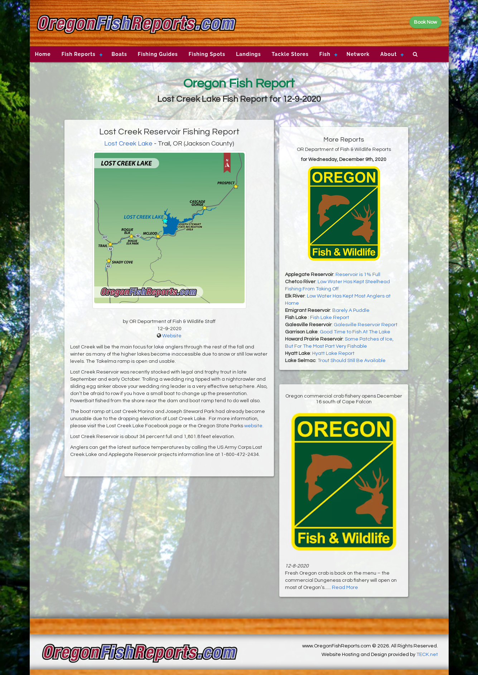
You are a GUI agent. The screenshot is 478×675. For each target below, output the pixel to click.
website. (254, 425)
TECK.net (427, 654)
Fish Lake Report (329, 317)
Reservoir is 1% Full (357, 274)
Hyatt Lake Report (333, 353)
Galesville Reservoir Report (365, 324)
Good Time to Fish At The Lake (355, 331)
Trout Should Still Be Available (352, 360)
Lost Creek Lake (128, 143)
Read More (345, 587)
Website (172, 335)
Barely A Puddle (351, 310)
